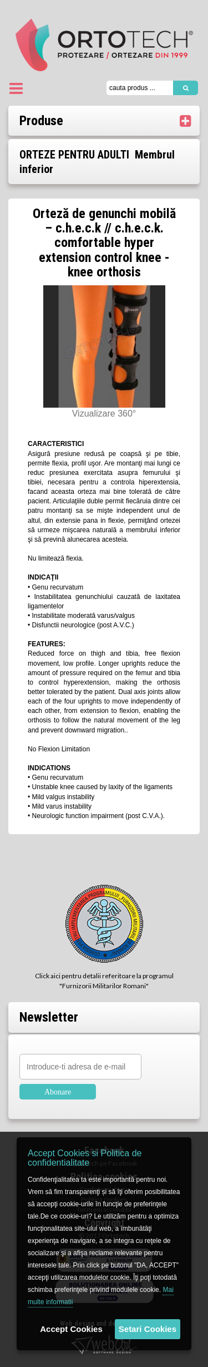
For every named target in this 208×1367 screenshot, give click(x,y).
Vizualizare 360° (104, 413)
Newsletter (48, 1017)
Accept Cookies (71, 1329)
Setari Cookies (147, 1329)
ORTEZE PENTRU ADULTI (74, 154)
